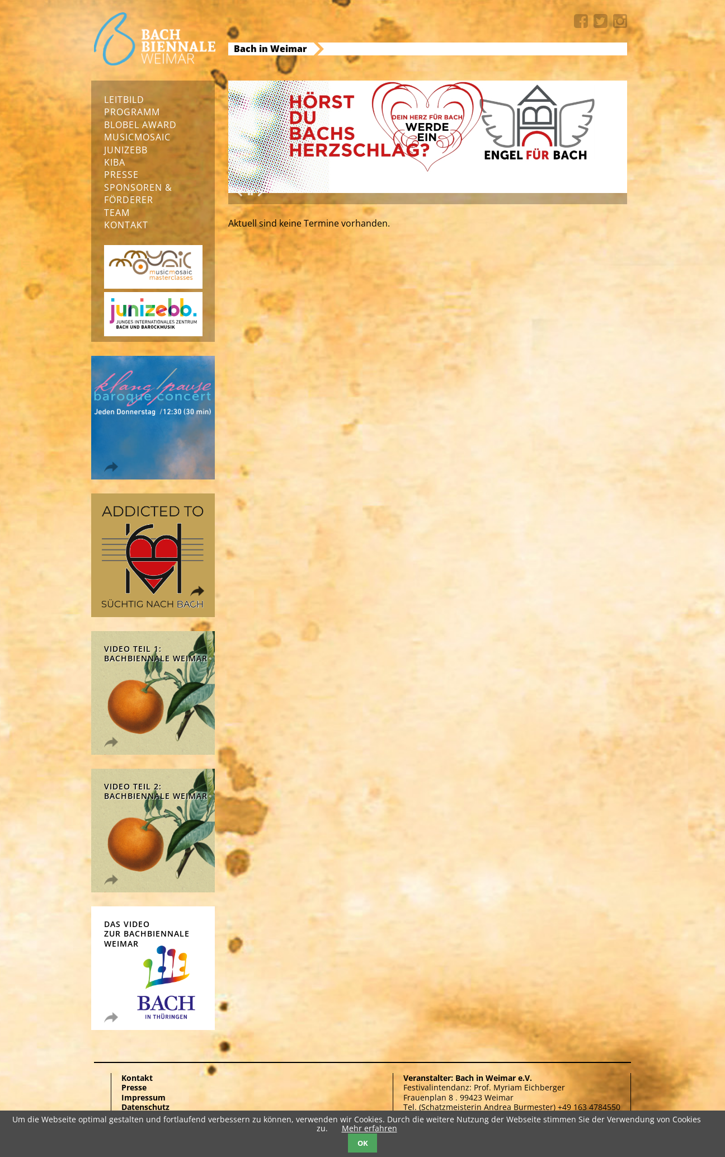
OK (362, 1143)
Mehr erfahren (369, 1128)
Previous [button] (239, 192)
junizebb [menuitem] (126, 150)
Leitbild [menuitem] (124, 99)
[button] (250, 193)
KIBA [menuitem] (114, 162)
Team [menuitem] (117, 212)
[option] (427, 137)
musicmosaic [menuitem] (137, 137)
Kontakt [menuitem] (126, 225)
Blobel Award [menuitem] (140, 125)
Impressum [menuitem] (143, 1097)
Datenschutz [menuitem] (145, 1107)
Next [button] (260, 192)
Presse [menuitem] (121, 174)
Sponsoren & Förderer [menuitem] (138, 193)
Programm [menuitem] (132, 112)
